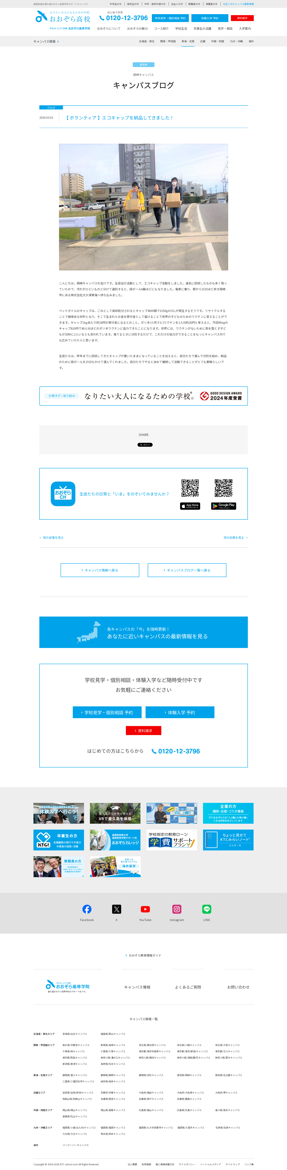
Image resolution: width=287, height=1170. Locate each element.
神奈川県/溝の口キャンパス (115, 1057)
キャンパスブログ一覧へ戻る (188, 570)
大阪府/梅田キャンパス (151, 1092)
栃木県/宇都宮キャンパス (76, 1045)
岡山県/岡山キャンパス (75, 1110)
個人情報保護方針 (165, 1164)
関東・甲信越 (168, 41)
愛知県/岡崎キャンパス (189, 1075)
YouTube (145, 920)
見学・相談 (225, 28)
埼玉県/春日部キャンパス (152, 1045)
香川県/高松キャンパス (227, 1110)
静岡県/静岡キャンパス (113, 1075)
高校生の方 (133, 4)
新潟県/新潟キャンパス (75, 1063)
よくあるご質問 (188, 987)
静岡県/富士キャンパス (75, 1075)
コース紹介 (161, 28)
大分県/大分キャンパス (75, 1133)
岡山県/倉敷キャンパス (113, 1110)
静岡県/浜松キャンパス (151, 1075)
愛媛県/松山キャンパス (75, 1116)
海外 (251, 41)
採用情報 (146, 1164)
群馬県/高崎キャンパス (113, 1045)
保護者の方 (212, 4)
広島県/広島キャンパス (189, 1110)
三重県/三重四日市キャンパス (78, 1081)
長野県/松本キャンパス (113, 1063)
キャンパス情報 (44, 41)
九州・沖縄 (236, 41)
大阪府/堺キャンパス (226, 1092)
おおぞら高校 (62, 20)
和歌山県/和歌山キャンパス (77, 1098)
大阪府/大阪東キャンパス (190, 1092)
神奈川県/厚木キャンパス (228, 1057)
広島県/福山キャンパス (151, 1110)
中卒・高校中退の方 (155, 4)
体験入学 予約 (209, 18)
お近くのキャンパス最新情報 (238, 4)
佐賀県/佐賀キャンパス (228, 1127)
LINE (206, 920)
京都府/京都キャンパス (113, 1092)
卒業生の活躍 (202, 28)
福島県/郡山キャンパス (113, 1033)
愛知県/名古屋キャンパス (228, 1075)
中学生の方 (116, 4)
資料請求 (242, 18)
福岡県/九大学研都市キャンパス (156, 1127)
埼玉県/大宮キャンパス (227, 1045)
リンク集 (249, 1164)
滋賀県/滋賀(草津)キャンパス (78, 1092)
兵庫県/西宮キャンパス (113, 1098)
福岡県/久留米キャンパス (190, 1127)
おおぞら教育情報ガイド (145, 955)
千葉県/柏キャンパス (74, 1051)
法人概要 (132, 1164)
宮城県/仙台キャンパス (75, 1033)
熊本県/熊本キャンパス (113, 1133)
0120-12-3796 (124, 19)
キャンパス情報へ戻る (101, 570)
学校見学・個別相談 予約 (170, 18)
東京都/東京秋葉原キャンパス (155, 1051)
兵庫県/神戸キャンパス (151, 1098)
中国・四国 (217, 41)
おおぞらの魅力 (137, 28)
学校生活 (181, 28)
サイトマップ (233, 1164)
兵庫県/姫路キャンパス (189, 1098)
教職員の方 (194, 4)
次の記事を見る (233, 537)
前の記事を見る (53, 537)
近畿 (202, 41)
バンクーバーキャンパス (76, 1145)
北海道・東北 (146, 41)
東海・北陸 (188, 41)
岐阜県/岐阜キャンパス (113, 1081)
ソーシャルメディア (210, 1164)
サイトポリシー (187, 1164)
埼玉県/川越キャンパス (189, 1045)
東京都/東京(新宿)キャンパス (192, 1051)
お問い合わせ (238, 987)
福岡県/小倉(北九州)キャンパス (79, 1127)
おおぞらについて (109, 28)
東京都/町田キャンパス (75, 1057)
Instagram (177, 920)
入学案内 (245, 28)
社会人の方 (177, 4)
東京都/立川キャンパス (227, 1051)
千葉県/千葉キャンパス (113, 1051)
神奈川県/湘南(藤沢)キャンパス (193, 1057)
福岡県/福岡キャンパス (113, 1127)
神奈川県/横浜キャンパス (152, 1057)
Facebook (87, 920)
